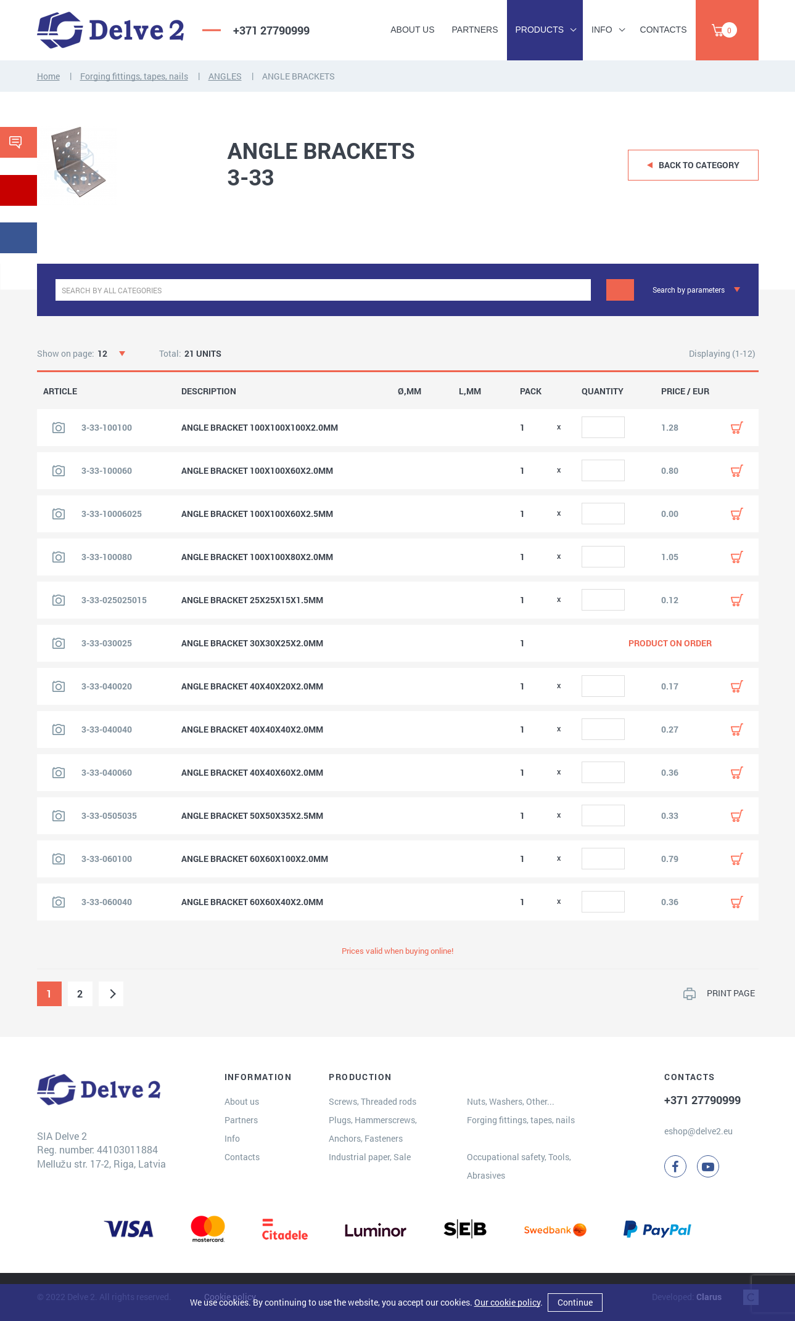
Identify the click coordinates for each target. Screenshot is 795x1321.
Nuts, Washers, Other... (510, 1101)
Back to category (699, 165)
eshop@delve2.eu (698, 1131)
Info (601, 30)
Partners (475, 30)
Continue (575, 1302)
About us (412, 30)
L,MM (470, 391)
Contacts (663, 30)
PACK (531, 391)
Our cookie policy (507, 1302)
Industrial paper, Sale (370, 1157)
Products (540, 30)
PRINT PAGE (731, 993)
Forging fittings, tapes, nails (134, 76)
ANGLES (225, 76)
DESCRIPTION (208, 391)
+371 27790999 (271, 30)
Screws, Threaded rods (372, 1101)
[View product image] (58, 427)
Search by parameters (689, 290)
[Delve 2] (110, 30)
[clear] (580, 290)
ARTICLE (60, 391)
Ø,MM (409, 391)
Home (48, 76)
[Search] (620, 290)
